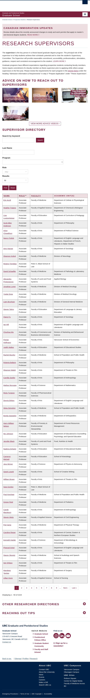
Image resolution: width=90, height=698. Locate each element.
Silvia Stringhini (9, 408)
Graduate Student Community (41, 644)
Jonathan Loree (9, 287)
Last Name (7, 148)
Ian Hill (6, 325)
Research (34, 659)
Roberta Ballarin (9, 362)
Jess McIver (8, 464)
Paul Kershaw (8, 494)
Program (6, 158)
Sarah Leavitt (8, 472)
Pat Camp (7, 525)
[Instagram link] (56, 635)
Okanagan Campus (71, 672)
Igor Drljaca (7, 563)
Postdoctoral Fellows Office (40, 638)
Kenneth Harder (9, 540)
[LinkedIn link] (62, 635)
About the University (47, 672)
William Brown (9, 479)
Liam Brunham (9, 302)
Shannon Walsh (9, 370)
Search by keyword (11, 136)
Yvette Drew (8, 294)
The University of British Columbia (38, 4)
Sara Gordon (8, 487)
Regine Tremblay (10, 264)
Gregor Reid (8, 502)
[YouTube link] (68, 635)
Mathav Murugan (10, 385)
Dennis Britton (8, 400)
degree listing (73, 71)
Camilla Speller (9, 378)
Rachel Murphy (9, 355)
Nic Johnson (8, 434)
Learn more (58, 61)
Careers (42, 680)
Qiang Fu (7, 317)
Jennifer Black (8, 441)
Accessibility (48, 694)
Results (5, 176)
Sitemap (18, 659)
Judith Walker (8, 347)
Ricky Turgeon (9, 393)
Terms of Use (24, 694)
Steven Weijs (8, 517)
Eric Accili (7, 200)
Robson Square (70, 678)
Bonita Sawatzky (9, 416)
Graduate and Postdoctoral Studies (45, 626)
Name (7, 196)
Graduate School (7, 19)
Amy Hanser (8, 249)
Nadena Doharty (9, 449)
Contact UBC (44, 669)
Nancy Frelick (8, 238)
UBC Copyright (36, 694)
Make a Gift (43, 682)
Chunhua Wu (8, 332)
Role (4, 167)
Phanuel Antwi (9, 548)
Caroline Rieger (9, 532)
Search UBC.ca (45, 685)
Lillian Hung (8, 578)
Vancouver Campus (71, 669)
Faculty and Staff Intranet (41, 650)
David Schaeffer (9, 271)
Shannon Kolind (9, 256)
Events (41, 677)
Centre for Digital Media (73, 681)
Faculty (36, 196)
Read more (32, 35)
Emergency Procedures (10, 694)
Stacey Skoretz (9, 555)
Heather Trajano (9, 208)
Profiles (26, 659)
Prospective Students (19, 19)
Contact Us (6, 642)
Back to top (7, 659)
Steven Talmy (8, 309)
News (41, 675)
